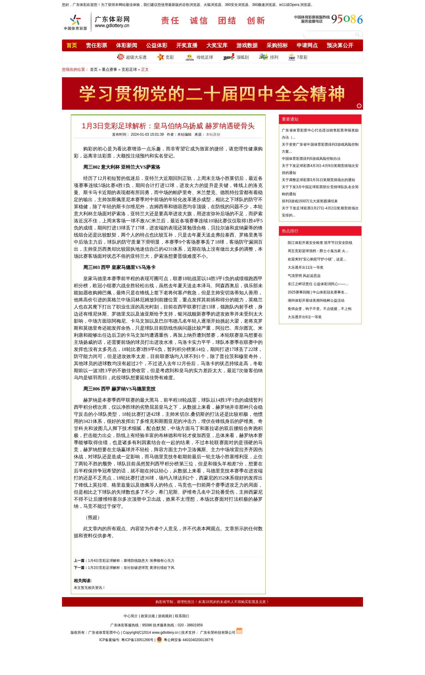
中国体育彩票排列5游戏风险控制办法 (311, 159)
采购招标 (277, 45)
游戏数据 (247, 45)
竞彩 (165, 57)
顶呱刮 (236, 57)
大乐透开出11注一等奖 (305, 267)
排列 (268, 57)
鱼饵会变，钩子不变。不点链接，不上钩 (320, 309)
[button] (359, 106)
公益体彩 (156, 45)
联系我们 (182, 616)
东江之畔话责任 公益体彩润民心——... (318, 284)
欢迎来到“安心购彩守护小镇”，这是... (317, 259)
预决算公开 (340, 45)
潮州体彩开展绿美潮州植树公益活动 (316, 300)
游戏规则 (165, 616)
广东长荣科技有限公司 (218, 632)
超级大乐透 (132, 56)
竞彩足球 (129, 69)
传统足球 (198, 57)
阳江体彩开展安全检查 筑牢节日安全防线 (320, 243)
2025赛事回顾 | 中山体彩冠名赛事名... (317, 292)
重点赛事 (109, 69)
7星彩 (298, 57)
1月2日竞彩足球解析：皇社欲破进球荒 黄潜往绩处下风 (131, 568)
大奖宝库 (217, 45)
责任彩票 (96, 45)
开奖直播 (186, 45)
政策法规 (148, 616)
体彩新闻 (126, 45)
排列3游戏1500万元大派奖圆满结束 (310, 201)
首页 (71, 45)
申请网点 (307, 45)
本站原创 (213, 134)
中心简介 (131, 616)
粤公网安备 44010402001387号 (185, 640)
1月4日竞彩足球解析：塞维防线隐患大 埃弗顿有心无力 (131, 561)
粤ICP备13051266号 (137, 640)
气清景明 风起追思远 (304, 276)
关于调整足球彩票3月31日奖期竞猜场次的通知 (318, 180)
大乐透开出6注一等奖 (305, 317)
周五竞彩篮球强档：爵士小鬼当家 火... (318, 251)
